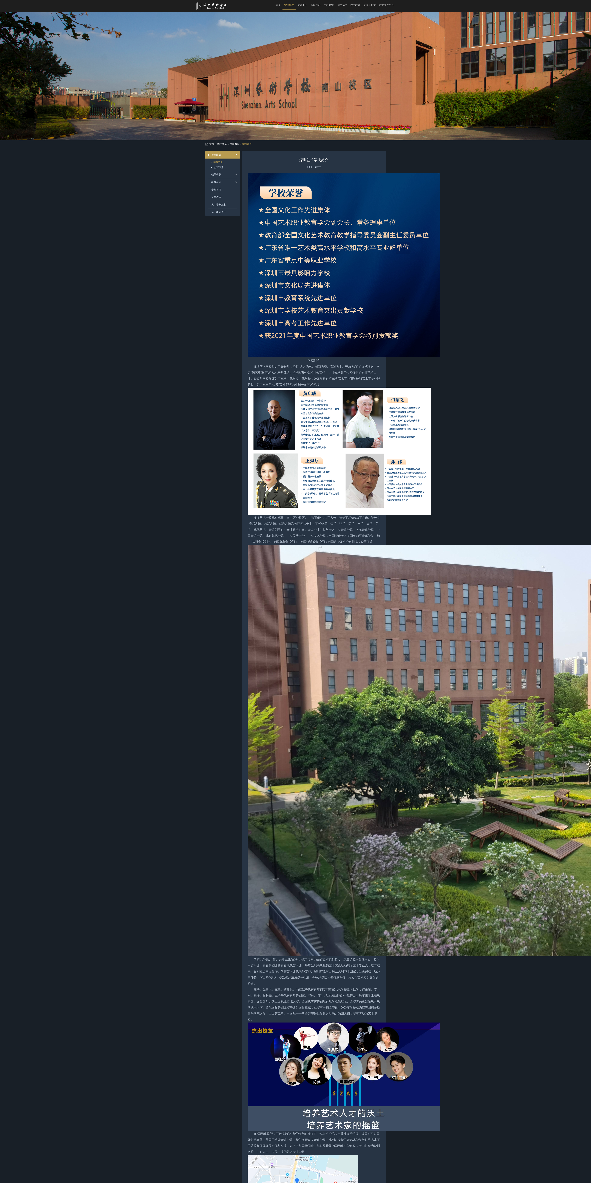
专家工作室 (370, 5)
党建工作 (302, 5)
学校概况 (289, 5)
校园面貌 (234, 144)
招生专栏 (342, 5)
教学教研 (355, 5)
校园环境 (218, 167)
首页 (278, 5)
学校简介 (247, 144)
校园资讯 (315, 5)
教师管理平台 (386, 5)
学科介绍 (329, 5)
